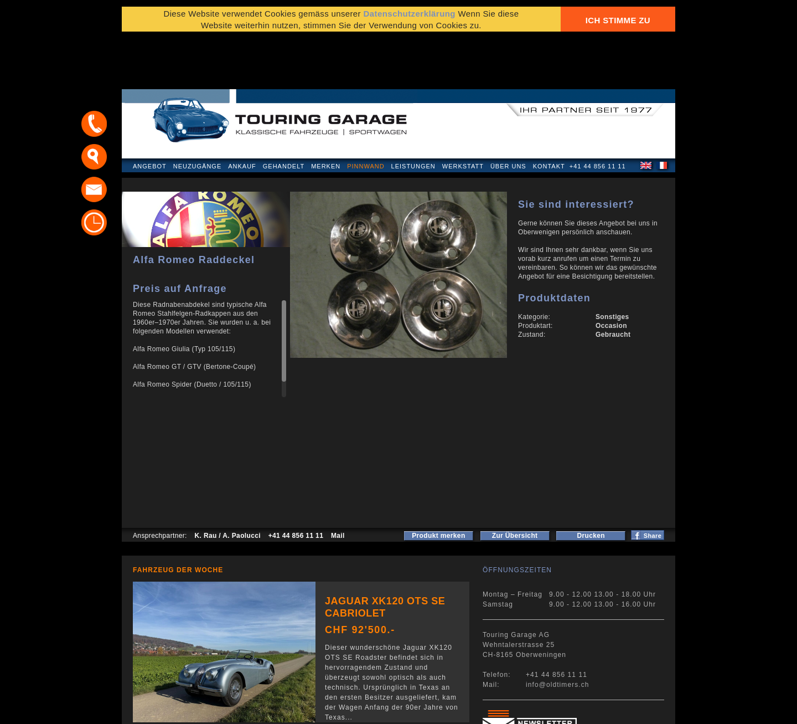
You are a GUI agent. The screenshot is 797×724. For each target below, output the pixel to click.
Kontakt (549, 113)
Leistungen (413, 113)
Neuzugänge (197, 113)
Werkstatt (463, 113)
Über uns (508, 113)
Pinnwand (365, 113)
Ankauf (242, 113)
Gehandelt (283, 113)
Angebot (150, 113)
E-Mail (570, 710)
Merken (325, 113)
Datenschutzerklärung (175, 710)
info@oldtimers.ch (557, 631)
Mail (338, 482)
